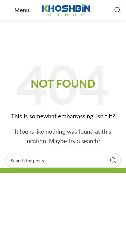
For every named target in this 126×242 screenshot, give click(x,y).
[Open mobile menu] (17, 10)
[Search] (117, 10)
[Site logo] (66, 9)
